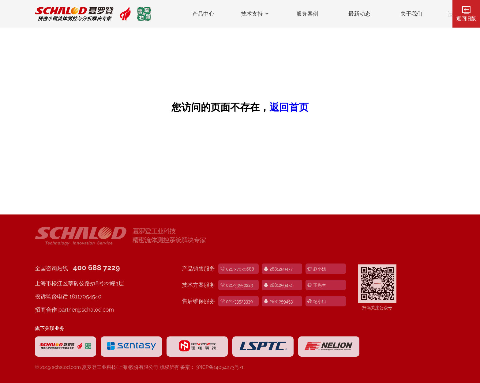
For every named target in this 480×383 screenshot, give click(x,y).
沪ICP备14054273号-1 (220, 367)
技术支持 (255, 14)
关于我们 (411, 14)
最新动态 (359, 14)
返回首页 (289, 107)
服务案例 (307, 14)
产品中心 (203, 14)
